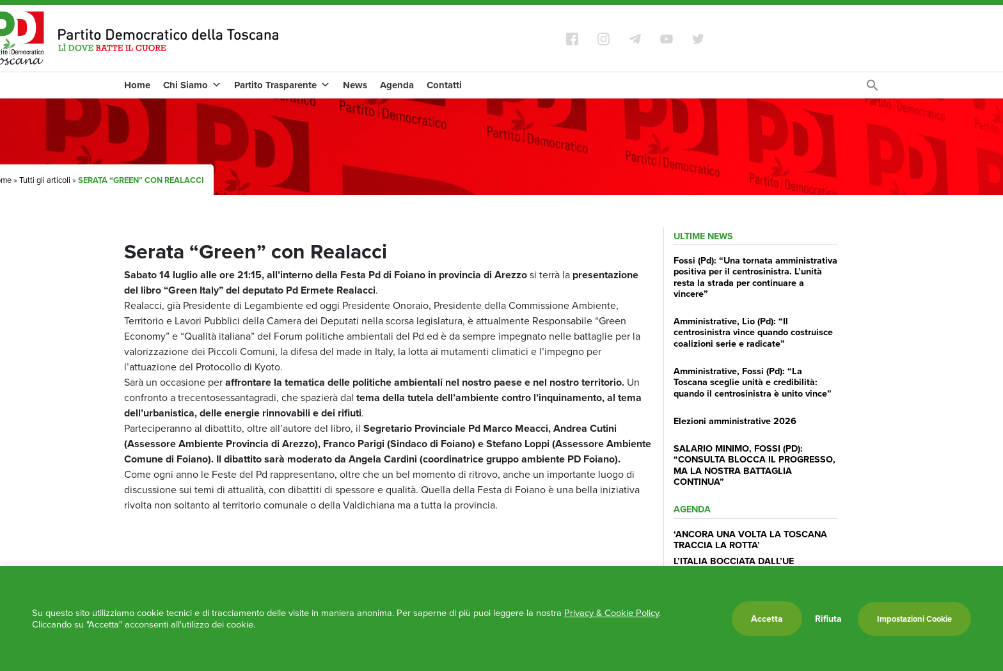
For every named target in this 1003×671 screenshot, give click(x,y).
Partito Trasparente (282, 85)
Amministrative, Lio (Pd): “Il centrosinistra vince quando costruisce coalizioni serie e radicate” (753, 332)
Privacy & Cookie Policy (611, 613)
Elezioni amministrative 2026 (735, 420)
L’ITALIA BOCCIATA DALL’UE (734, 560)
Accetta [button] (767, 618)
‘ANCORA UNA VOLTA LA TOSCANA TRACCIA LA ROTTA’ (750, 539)
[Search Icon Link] (872, 88)
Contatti (444, 85)
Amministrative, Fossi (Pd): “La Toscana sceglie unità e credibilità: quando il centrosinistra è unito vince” (753, 382)
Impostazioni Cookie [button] (914, 619)
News (355, 85)
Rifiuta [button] (828, 618)
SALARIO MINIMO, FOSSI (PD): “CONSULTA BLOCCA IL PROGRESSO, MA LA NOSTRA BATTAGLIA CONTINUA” (754, 464)
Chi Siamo (192, 85)
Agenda (397, 85)
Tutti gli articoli (44, 180)
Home (137, 85)
